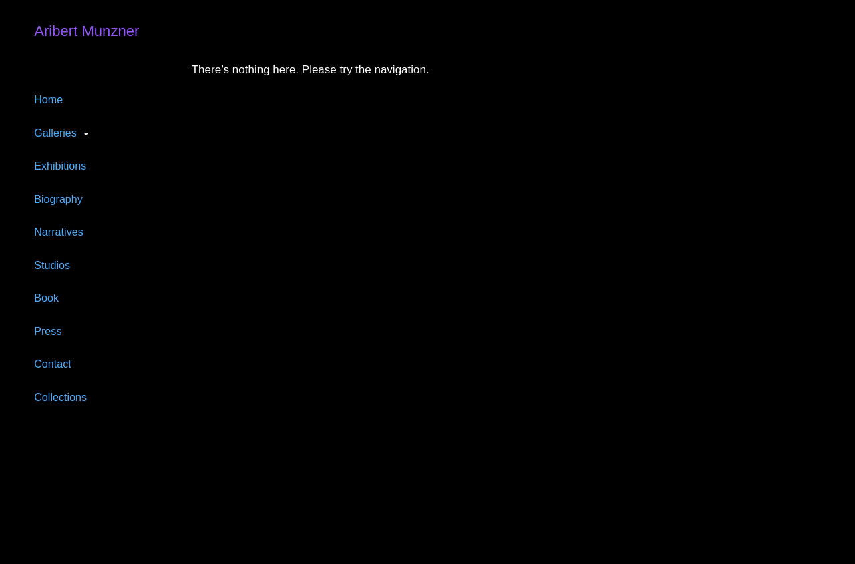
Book (46, 298)
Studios (52, 265)
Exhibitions (60, 166)
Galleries (55, 133)
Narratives (58, 232)
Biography (58, 199)
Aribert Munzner (86, 31)
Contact (52, 364)
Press (47, 331)
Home (48, 99)
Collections (60, 397)
